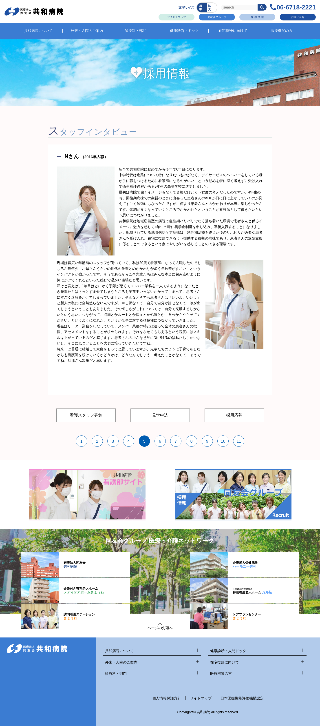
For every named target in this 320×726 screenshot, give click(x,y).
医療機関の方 (257, 674)
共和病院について (152, 651)
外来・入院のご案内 (152, 662)
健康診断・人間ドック (257, 651)
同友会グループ (216, 16)
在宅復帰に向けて (257, 662)
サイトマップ (201, 698)
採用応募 (234, 415)
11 (239, 441)
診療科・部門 (152, 674)
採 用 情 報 (257, 16)
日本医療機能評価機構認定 (242, 698)
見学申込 (160, 415)
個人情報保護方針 (166, 698)
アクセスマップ (176, 16)
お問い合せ (297, 16)
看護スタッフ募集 (86, 415)
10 (223, 441)
